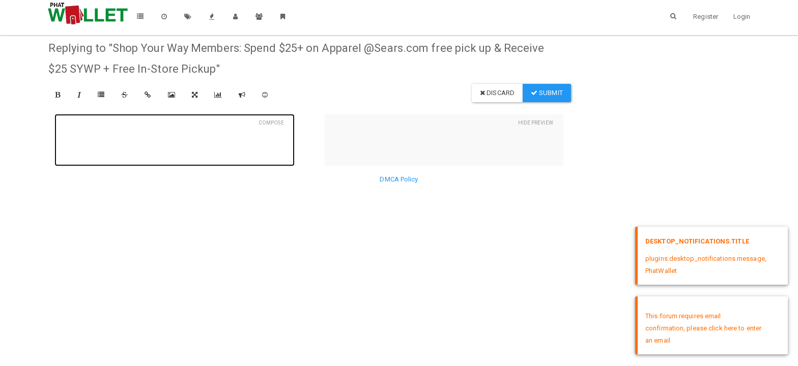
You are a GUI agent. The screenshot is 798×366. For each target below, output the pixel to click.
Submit (547, 93)
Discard (497, 93)
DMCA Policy (399, 179)
